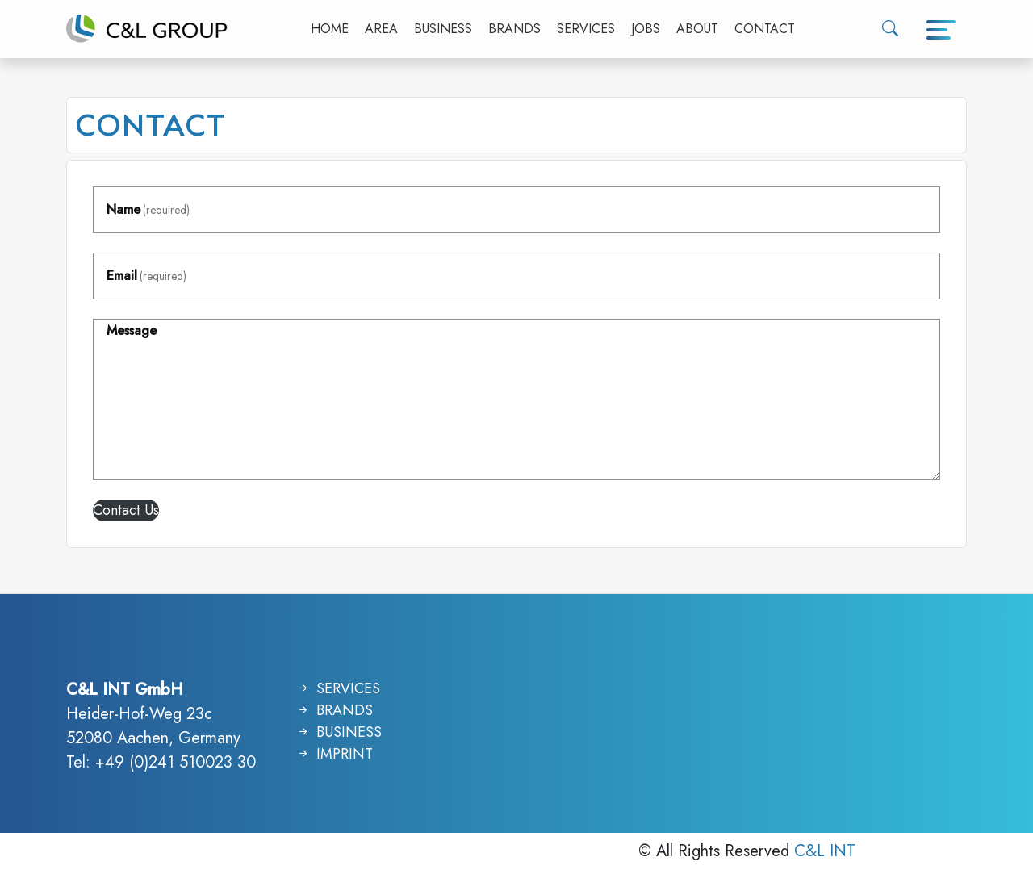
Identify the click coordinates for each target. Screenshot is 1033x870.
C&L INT (824, 851)
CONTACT (764, 28)
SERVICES (586, 28)
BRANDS (514, 28)
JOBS (645, 28)
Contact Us (126, 510)
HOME (330, 28)
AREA (381, 28)
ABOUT (697, 28)
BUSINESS (443, 28)
